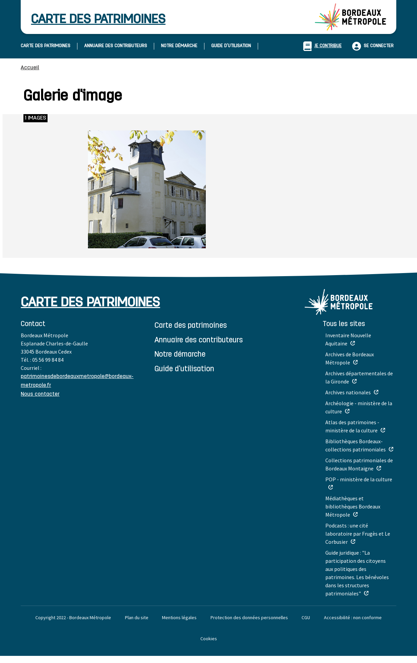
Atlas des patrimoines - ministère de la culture (352, 426)
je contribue (322, 46)
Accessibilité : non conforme (353, 617)
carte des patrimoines (98, 20)
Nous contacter (40, 394)
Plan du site (136, 617)
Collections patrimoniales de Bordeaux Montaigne (359, 464)
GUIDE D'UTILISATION (231, 46)
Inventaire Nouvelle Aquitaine (348, 339)
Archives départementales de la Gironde (359, 377)
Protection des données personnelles (249, 617)
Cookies (208, 638)
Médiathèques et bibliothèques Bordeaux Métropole (352, 506)
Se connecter (379, 46)
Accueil (30, 68)
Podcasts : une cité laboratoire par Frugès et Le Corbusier (357, 533)
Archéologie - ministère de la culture (358, 407)
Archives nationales (348, 392)
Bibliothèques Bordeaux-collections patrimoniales (355, 445)
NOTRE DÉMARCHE (179, 46)
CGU (306, 617)
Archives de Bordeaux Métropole (349, 358)
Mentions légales (179, 617)
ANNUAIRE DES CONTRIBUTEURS (115, 46)
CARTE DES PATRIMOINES (45, 46)
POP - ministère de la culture (358, 479)
